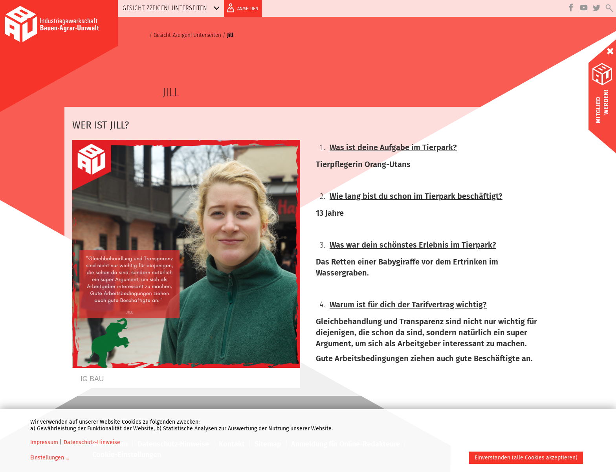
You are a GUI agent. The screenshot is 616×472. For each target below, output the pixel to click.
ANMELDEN (241, 8)
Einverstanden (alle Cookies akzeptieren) (526, 457)
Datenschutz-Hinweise (92, 442)
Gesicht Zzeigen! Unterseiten (173, 8)
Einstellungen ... (49, 457)
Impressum (44, 442)
